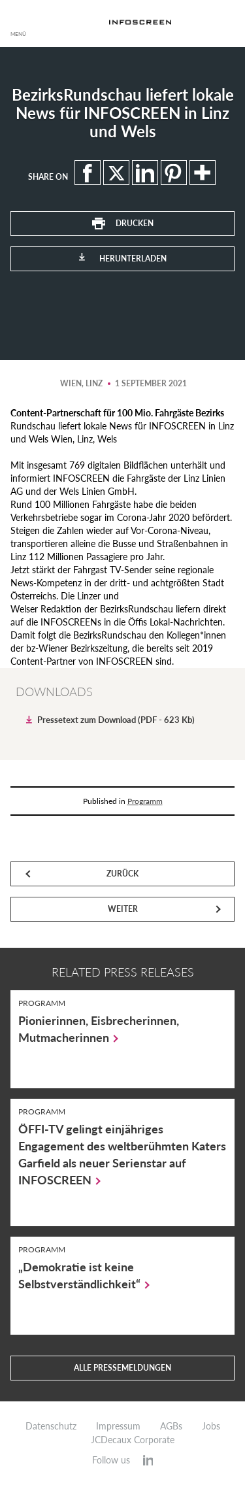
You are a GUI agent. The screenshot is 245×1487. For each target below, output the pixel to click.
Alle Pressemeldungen (122, 1368)
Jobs (211, 1426)
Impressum (118, 1426)
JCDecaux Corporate (132, 1440)
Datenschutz (50, 1426)
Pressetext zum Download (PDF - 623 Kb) (116, 719)
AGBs (171, 1426)
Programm (145, 801)
